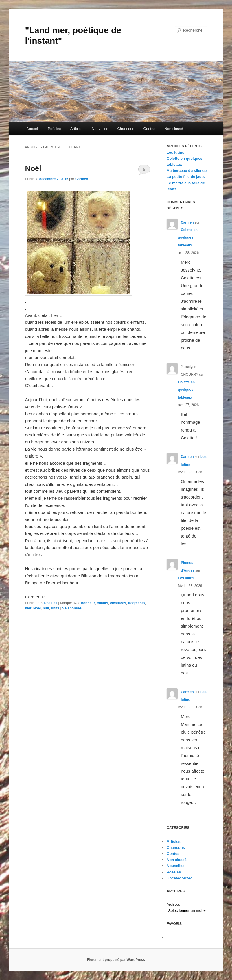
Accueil (33, 129)
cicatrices (118, 603)
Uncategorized (180, 878)
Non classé (173, 129)
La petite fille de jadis (186, 176)
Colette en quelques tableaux (188, 237)
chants (102, 603)
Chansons (125, 129)
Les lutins (175, 152)
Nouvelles (100, 129)
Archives (173, 905)
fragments (136, 603)
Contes (149, 129)
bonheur (88, 603)
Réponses (72, 608)
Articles (76, 129)
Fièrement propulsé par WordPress (116, 960)
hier (28, 608)
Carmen (81, 179)
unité (55, 608)
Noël (33, 168)
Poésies (54, 129)
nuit (46, 608)
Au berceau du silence (187, 170)
